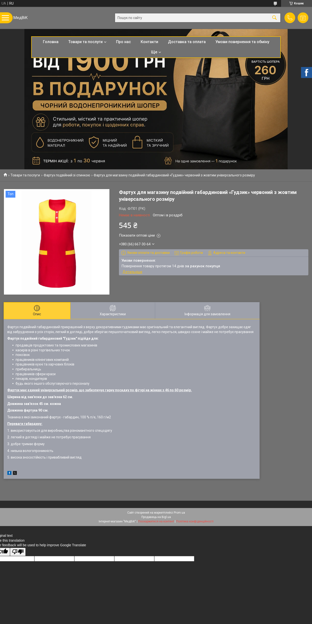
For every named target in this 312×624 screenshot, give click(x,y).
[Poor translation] (18, 552)
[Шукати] (274, 17)
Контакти (149, 41)
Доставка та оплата (187, 41)
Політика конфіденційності (195, 521)
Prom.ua (179, 512)
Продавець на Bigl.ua (156, 517)
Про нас (123, 41)
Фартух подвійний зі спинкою (67, 175)
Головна (50, 41)
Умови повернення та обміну (242, 41)
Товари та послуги (85, 41)
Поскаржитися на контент (156, 521)
